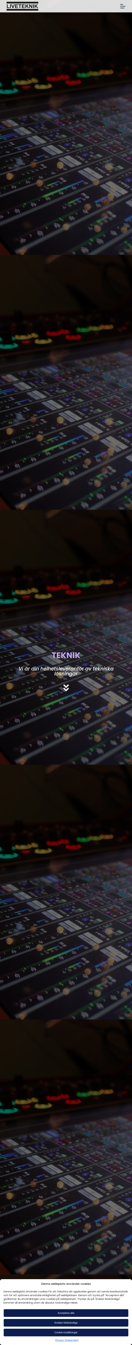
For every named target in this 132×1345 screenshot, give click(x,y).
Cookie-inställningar (66, 1332)
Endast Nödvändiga (66, 1322)
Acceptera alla (66, 1312)
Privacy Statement (67, 1340)
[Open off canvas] (122, 6)
